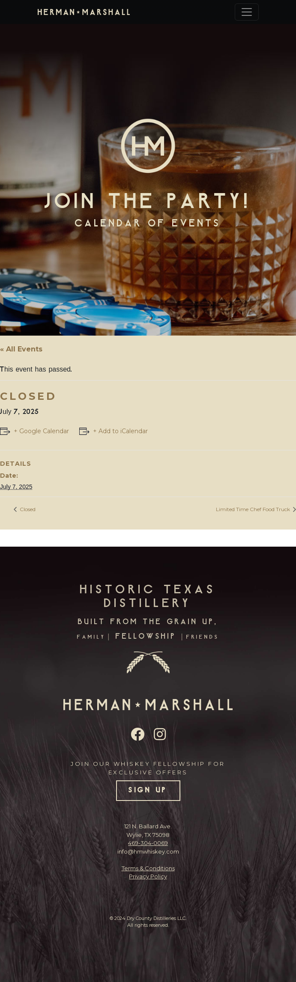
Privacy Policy (148, 876)
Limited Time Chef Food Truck (253, 509)
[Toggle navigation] (247, 12)
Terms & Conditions (148, 868)
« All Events (21, 349)
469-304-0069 (148, 842)
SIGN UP (148, 790)
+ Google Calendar (41, 431)
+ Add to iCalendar (120, 431)
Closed (27, 509)
